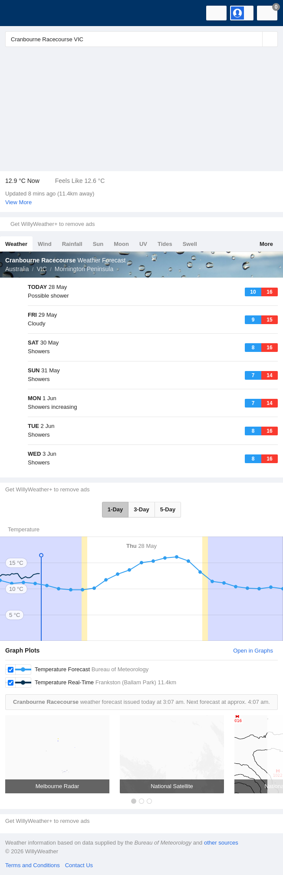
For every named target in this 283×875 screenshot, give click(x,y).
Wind (45, 244)
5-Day (167, 509)
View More (18, 202)
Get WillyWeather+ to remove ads (52, 224)
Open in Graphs (253, 650)
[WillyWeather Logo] (19, 13)
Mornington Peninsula (84, 268)
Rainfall (72, 244)
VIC (41, 268)
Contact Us (79, 865)
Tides (165, 244)
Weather (16, 244)
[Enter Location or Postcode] (141, 39)
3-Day (141, 509)
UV (143, 244)
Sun (98, 244)
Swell (190, 244)
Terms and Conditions (32, 865)
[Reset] (254, 39)
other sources (221, 842)
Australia (17, 268)
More (266, 244)
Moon (121, 244)
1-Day (115, 509)
